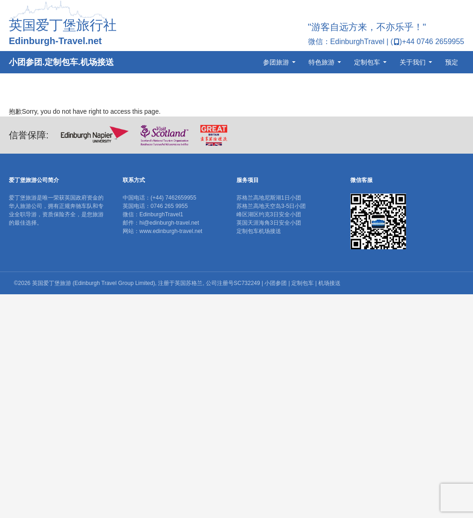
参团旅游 (276, 62)
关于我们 (413, 62)
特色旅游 (322, 62)
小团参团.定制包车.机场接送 (61, 62)
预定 (451, 62)
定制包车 (367, 62)
